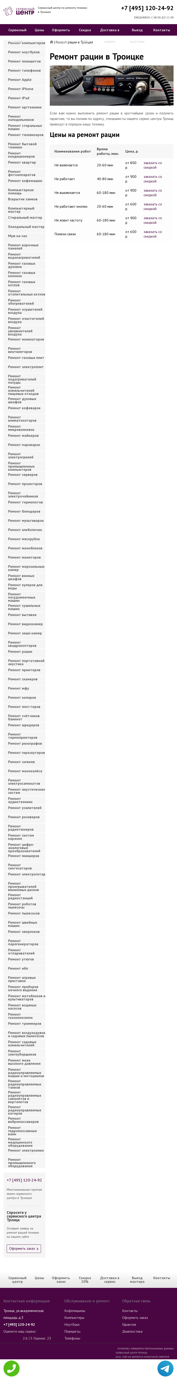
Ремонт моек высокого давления (24, 1062)
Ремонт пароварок (24, 444)
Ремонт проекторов (25, 483)
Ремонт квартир (22, 162)
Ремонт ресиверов (24, 817)
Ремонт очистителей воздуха (26, 320)
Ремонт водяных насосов (22, 1007)
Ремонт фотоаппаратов (21, 173)
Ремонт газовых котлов (21, 283)
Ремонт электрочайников (23, 494)
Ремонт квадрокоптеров (22, 644)
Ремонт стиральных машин (25, 127)
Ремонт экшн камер (25, 633)
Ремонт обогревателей (21, 302)
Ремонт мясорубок (24, 539)
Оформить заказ (61, 36)
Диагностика (132, 1331)
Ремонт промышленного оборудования (22, 1161)
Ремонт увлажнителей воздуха (20, 329)
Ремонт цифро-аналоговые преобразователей (24, 846)
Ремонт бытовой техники (22, 145)
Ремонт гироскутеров (26, 752)
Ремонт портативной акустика (26, 662)
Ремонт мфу (18, 688)
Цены (39, 30)
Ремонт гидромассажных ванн (22, 1129)
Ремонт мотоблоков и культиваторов (26, 997)
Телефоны (72, 1338)
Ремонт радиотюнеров (21, 828)
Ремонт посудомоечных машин (21, 596)
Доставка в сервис (109, 36)
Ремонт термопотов (25, 502)
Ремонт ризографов (25, 743)
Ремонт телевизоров (26, 134)
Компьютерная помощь (21, 191)
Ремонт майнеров (23, 435)
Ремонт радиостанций (20, 896)
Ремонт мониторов (24, 557)
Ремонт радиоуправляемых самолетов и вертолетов (24, 1094)
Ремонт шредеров (23, 725)
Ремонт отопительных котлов (26, 292)
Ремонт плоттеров (24, 706)
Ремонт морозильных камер (26, 568)
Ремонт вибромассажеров (23, 1120)
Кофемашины (74, 1310)
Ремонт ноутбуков (24, 52)
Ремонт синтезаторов (20, 866)
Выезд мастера (137, 36)
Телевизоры (73, 1372)
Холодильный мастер (26, 226)
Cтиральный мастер (25, 217)
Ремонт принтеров (24, 669)
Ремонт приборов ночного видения (23, 988)
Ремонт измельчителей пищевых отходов (23, 389)
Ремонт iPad (18, 98)
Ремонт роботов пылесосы (22, 905)
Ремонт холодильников (21, 118)
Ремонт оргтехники (24, 107)
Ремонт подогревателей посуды (22, 378)
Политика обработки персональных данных (146, 1348)
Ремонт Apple (20, 79)
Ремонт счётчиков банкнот (24, 717)
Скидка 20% (85, 36)
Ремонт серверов (23, 474)
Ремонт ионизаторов (26, 339)
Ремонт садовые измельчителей (22, 1043)
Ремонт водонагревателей (24, 256)
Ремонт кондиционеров (21, 155)
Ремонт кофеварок (24, 408)
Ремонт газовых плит (26, 357)
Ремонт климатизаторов (22, 419)
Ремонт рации (20, 651)
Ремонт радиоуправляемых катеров (24, 1109)
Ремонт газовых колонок (21, 274)
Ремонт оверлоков (24, 931)
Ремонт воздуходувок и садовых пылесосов (26, 1034)
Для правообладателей (159, 1378)
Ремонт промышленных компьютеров (21, 465)
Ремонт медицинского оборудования (20, 1141)
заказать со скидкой (153, 165)
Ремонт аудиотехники (20, 800)
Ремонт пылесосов (24, 913)
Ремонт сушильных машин (24, 607)
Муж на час (17, 235)
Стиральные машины (80, 1365)
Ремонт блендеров (24, 511)
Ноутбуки (72, 1324)
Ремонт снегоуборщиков (22, 1052)
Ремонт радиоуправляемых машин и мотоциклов (26, 1071)
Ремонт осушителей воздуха (25, 311)
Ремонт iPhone (20, 88)
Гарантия (129, 1324)
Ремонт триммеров (24, 1023)
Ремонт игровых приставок (22, 979)
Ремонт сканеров (23, 679)
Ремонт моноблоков (25, 548)
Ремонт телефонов (24, 70)
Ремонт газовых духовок (21, 265)
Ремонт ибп (18, 968)
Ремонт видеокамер (25, 624)
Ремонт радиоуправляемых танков (24, 1083)
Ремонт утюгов (21, 959)
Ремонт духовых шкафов (22, 400)
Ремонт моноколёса (25, 771)
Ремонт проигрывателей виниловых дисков (23, 885)
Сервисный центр (17, 36)
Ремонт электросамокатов (24, 782)
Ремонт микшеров (23, 855)
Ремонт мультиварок (26, 520)
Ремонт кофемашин (25, 180)
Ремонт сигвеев (21, 761)
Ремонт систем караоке (21, 837)
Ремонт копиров (22, 697)
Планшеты (72, 1331)
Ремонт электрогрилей (20, 455)
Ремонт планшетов (24, 61)
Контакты (161, 30)
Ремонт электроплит (26, 366)
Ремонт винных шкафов (21, 577)
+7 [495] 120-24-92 (147, 8)
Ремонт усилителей (24, 807)
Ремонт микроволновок (21, 428)
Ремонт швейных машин (22, 924)
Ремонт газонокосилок (20, 1016)
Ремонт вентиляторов (20, 350)
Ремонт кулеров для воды (25, 586)
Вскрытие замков (23, 199)
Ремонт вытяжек (22, 614)
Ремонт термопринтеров (22, 736)
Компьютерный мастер (21, 210)
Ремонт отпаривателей (21, 951)
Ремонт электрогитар (26, 874)
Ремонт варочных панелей (23, 246)
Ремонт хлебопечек (25, 529)
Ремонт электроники (26, 1150)
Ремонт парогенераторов (23, 942)
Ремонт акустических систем (26, 791)
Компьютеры (74, 1317)
